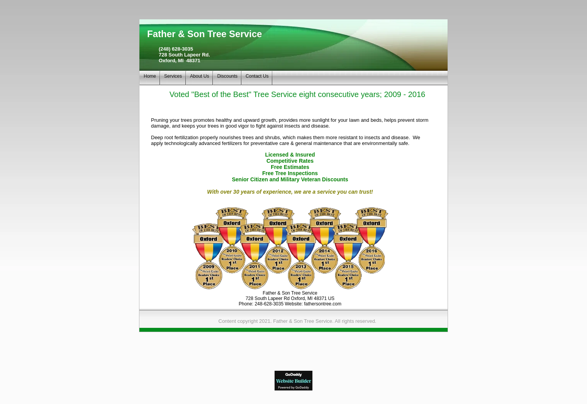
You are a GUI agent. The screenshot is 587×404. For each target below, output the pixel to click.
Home (150, 76)
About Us (199, 76)
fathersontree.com (322, 304)
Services (173, 76)
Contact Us (257, 76)
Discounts (227, 76)
